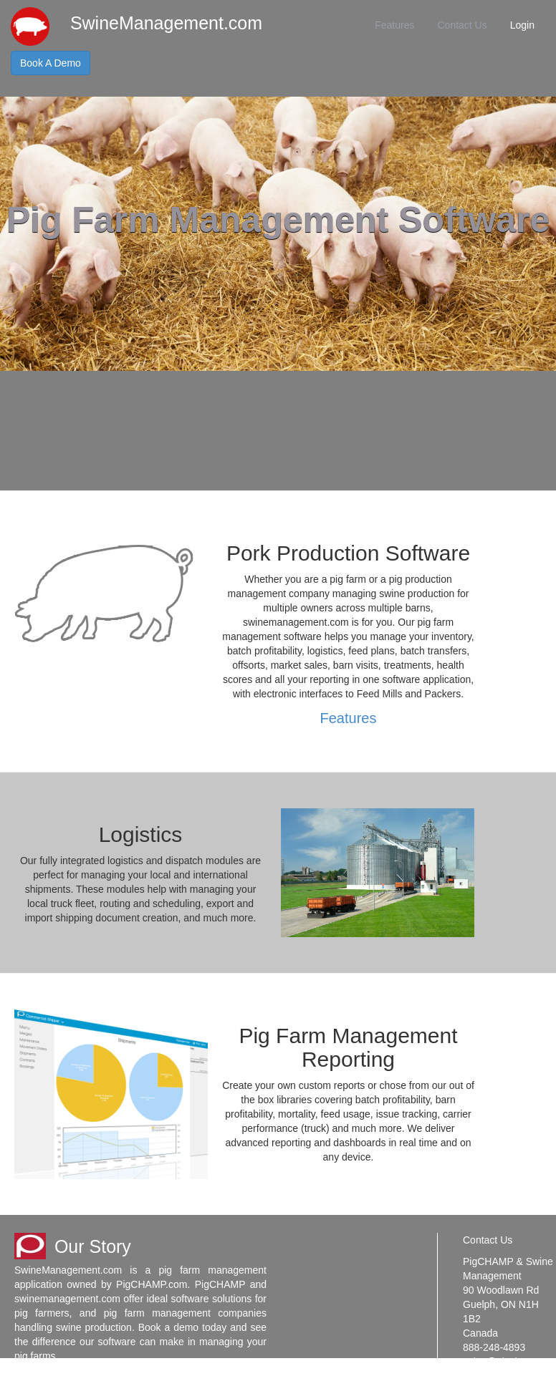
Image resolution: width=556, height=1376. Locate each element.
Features (394, 25)
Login (522, 25)
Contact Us (461, 25)
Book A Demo (50, 63)
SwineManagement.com (166, 23)
